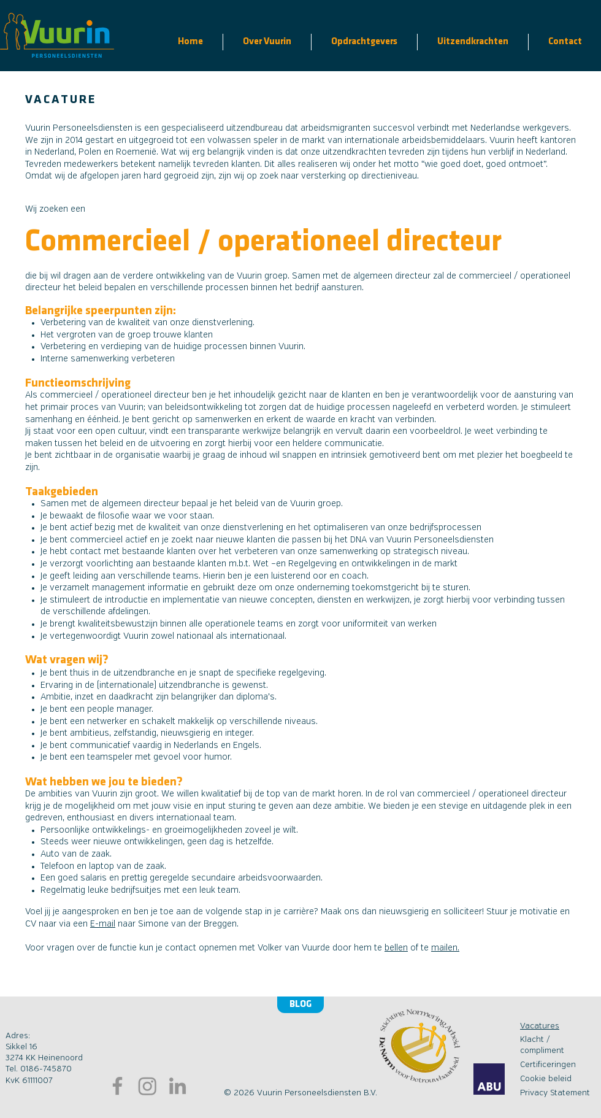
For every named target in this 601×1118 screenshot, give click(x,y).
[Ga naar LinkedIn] (177, 1086)
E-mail (102, 924)
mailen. (445, 948)
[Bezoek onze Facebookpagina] (117, 1086)
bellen (396, 948)
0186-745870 (46, 1069)
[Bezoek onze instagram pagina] (147, 1086)
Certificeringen (548, 1065)
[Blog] (300, 1005)
